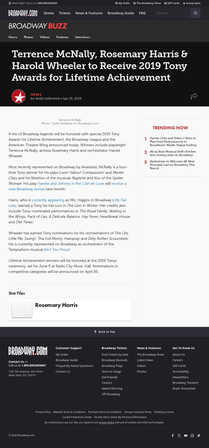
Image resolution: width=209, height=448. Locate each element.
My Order (122, 3)
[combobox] (177, 13)
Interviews (82, 37)
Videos (44, 37)
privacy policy (106, 422)
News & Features (89, 13)
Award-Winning (112, 388)
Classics (107, 383)
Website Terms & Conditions (69, 412)
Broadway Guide (121, 13)
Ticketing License (164, 412)
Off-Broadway (111, 394)
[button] (194, 98)
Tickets (65, 13)
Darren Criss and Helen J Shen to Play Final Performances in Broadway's (173, 141)
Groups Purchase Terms (138, 412)
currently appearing (48, 200)
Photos (28, 37)
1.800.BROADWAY (33, 3)
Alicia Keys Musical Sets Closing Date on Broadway (173, 153)
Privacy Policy (43, 412)
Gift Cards (172, 3)
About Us (178, 354)
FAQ (142, 13)
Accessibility (180, 371)
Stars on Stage (111, 371)
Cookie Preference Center (77, 417)
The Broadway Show (147, 3)
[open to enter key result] (195, 13)
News (13, 37)
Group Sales (191, 3)
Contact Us (16, 362)
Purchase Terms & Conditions (105, 412)
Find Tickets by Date (115, 354)
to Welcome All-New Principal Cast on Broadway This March (172, 165)
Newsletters (180, 377)
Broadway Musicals (114, 360)
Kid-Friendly (110, 377)
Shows (49, 13)
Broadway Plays (112, 366)
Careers (177, 360)
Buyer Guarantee (183, 388)
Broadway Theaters (185, 383)
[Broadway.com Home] (23, 13)
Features (62, 37)
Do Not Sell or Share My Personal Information (120, 417)
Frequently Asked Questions (74, 366)
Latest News (145, 360)
